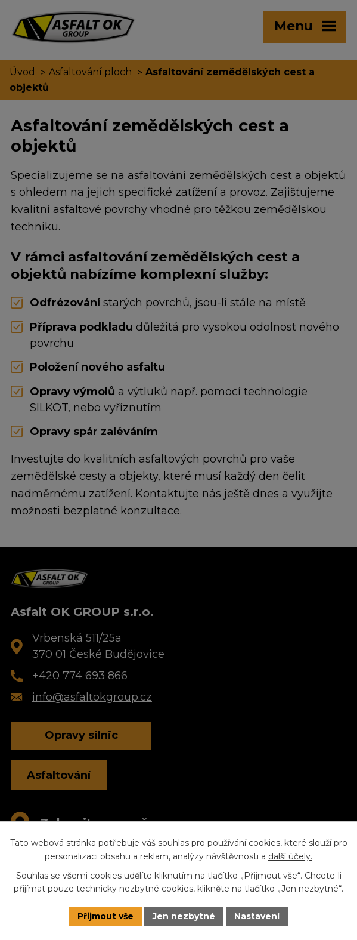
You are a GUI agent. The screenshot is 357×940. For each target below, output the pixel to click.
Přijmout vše (105, 916)
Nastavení (257, 916)
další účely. (290, 856)
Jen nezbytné (184, 916)
